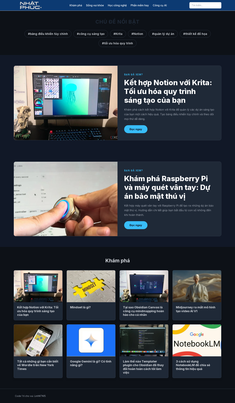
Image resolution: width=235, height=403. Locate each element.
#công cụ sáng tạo (91, 34)
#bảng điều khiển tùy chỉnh (48, 34)
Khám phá (76, 5)
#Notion (137, 34)
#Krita (118, 34)
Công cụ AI (160, 5)
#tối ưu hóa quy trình (117, 43)
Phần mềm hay (140, 5)
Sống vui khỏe (95, 5)
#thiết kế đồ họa (195, 34)
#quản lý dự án (163, 34)
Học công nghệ (117, 5)
